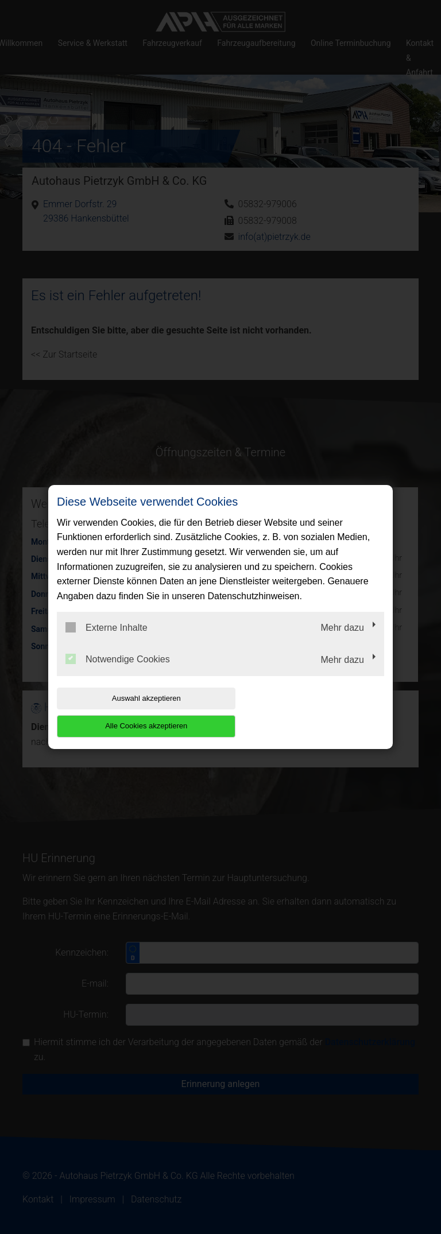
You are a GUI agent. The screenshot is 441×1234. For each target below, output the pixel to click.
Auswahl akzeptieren (130, 712)
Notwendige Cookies (117, 673)
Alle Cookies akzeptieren (310, 712)
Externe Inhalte (106, 641)
